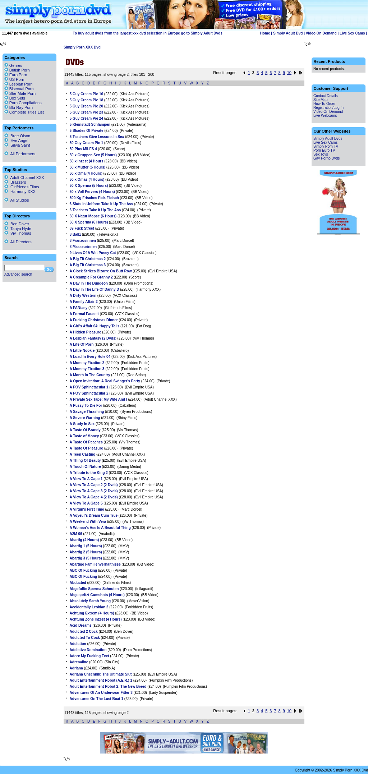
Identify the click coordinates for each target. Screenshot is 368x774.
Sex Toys (320, 154)
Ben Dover (16, 224)
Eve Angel (16, 140)
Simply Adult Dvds (327, 138)
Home (265, 33)
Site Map (320, 100)
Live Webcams (325, 116)
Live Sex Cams (352, 33)
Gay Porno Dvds (326, 158)
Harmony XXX (20, 191)
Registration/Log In (328, 108)
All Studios (16, 200)
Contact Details (325, 96)
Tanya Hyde (17, 228)
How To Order (324, 104)
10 (289, 72)
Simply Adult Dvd (288, 33)
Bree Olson (17, 136)
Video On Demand (321, 33)
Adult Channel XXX (24, 177)
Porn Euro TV (324, 150)
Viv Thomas (17, 233)
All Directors (18, 242)
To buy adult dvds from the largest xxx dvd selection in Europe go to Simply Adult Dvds (147, 33)
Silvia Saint (17, 145)
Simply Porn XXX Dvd (82, 47)
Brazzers (15, 182)
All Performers (19, 154)
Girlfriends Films (21, 187)
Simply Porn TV (325, 146)
